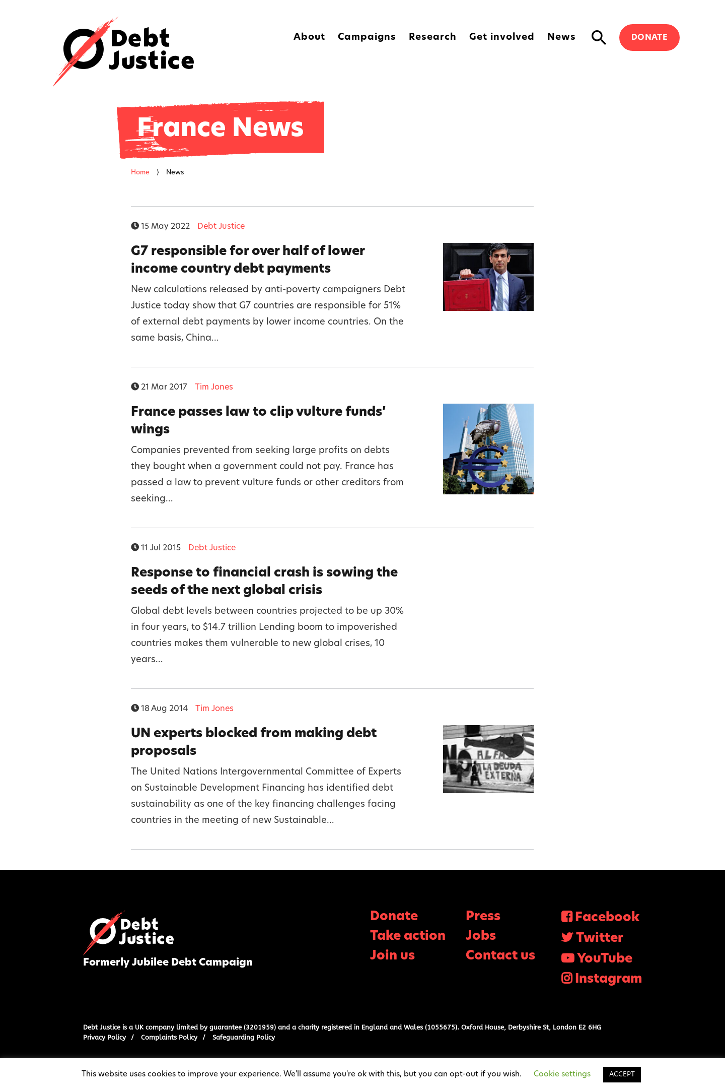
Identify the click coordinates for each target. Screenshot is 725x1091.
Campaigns (367, 37)
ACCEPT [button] (622, 1074)
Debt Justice (123, 51)
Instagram (608, 979)
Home (140, 172)
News (561, 37)
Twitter (599, 938)
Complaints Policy (169, 1037)
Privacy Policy (104, 1037)
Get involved (502, 37)
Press (483, 917)
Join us (392, 956)
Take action (408, 936)
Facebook (607, 918)
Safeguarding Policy (243, 1037)
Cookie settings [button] (562, 1074)
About (309, 37)
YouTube (604, 959)
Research (433, 37)
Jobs (481, 936)
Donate (649, 38)
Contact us (500, 956)
